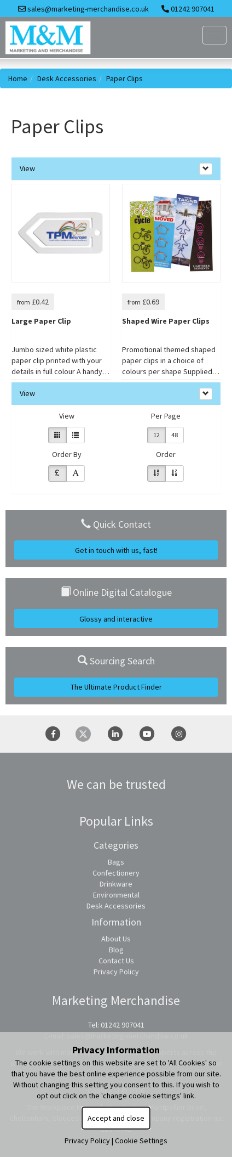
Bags (116, 862)
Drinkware (116, 884)
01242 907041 (187, 9)
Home (17, 78)
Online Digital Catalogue (116, 592)
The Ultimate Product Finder (116, 687)
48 (174, 435)
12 (156, 435)
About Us (116, 939)
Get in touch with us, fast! (116, 550)
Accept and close (116, 1118)
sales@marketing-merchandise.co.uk (83, 9)
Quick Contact (116, 524)
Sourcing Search (116, 660)
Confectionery (116, 873)
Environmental (116, 895)
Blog (116, 950)
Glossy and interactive (116, 619)
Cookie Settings (141, 1140)
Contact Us (116, 961)
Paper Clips (124, 78)
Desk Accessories (66, 78)
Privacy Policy (116, 972)
